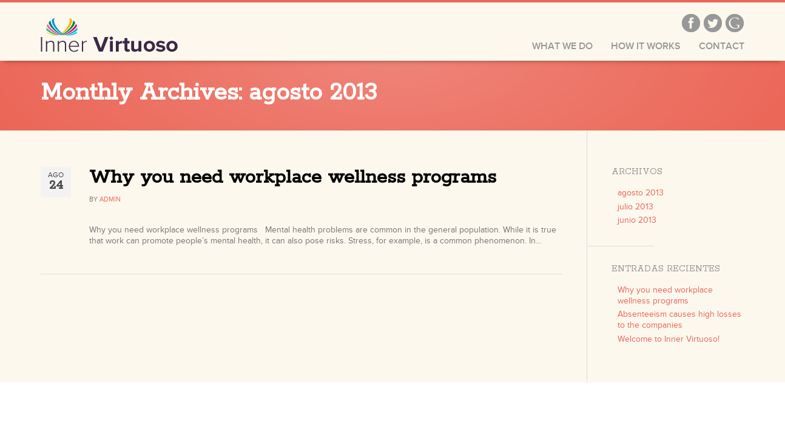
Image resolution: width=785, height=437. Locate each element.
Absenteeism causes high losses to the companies (679, 319)
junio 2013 (637, 220)
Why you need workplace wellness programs (292, 177)
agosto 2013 (641, 193)
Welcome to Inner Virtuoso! (668, 339)
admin (110, 199)
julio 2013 (635, 207)
